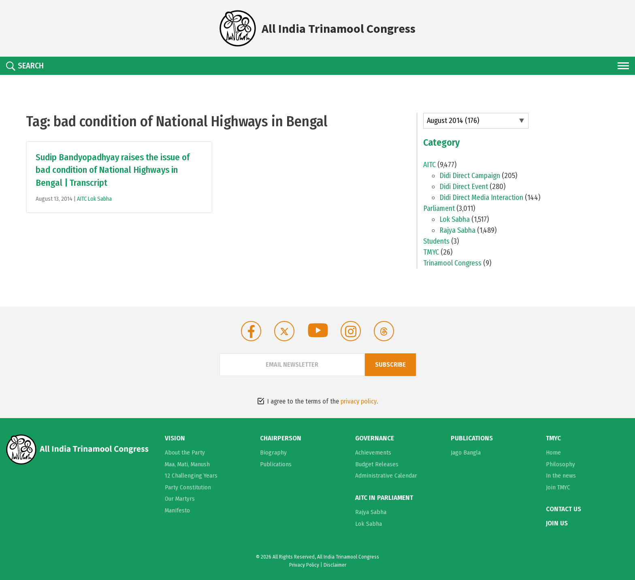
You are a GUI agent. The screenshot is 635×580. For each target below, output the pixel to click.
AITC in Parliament (384, 498)
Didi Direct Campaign (469, 175)
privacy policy (359, 401)
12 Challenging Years (191, 475)
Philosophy (560, 464)
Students (436, 241)
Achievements (373, 452)
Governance (374, 438)
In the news (561, 475)
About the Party (185, 452)
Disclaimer (335, 565)
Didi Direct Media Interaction (481, 197)
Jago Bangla (466, 452)
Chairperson (280, 438)
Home (553, 452)
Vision (175, 438)
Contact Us (563, 509)
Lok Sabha (100, 198)
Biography (273, 452)
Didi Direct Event (463, 186)
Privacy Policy (304, 565)
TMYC (431, 252)
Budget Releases (376, 464)
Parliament (439, 208)
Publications (276, 464)
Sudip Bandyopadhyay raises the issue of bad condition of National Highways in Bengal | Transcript (113, 170)
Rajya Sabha (457, 230)
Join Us (557, 523)
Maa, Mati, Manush (187, 464)
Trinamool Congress (452, 263)
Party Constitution (188, 487)
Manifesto (177, 510)
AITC (82, 198)
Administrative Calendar (386, 475)
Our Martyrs (180, 498)
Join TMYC (558, 487)
